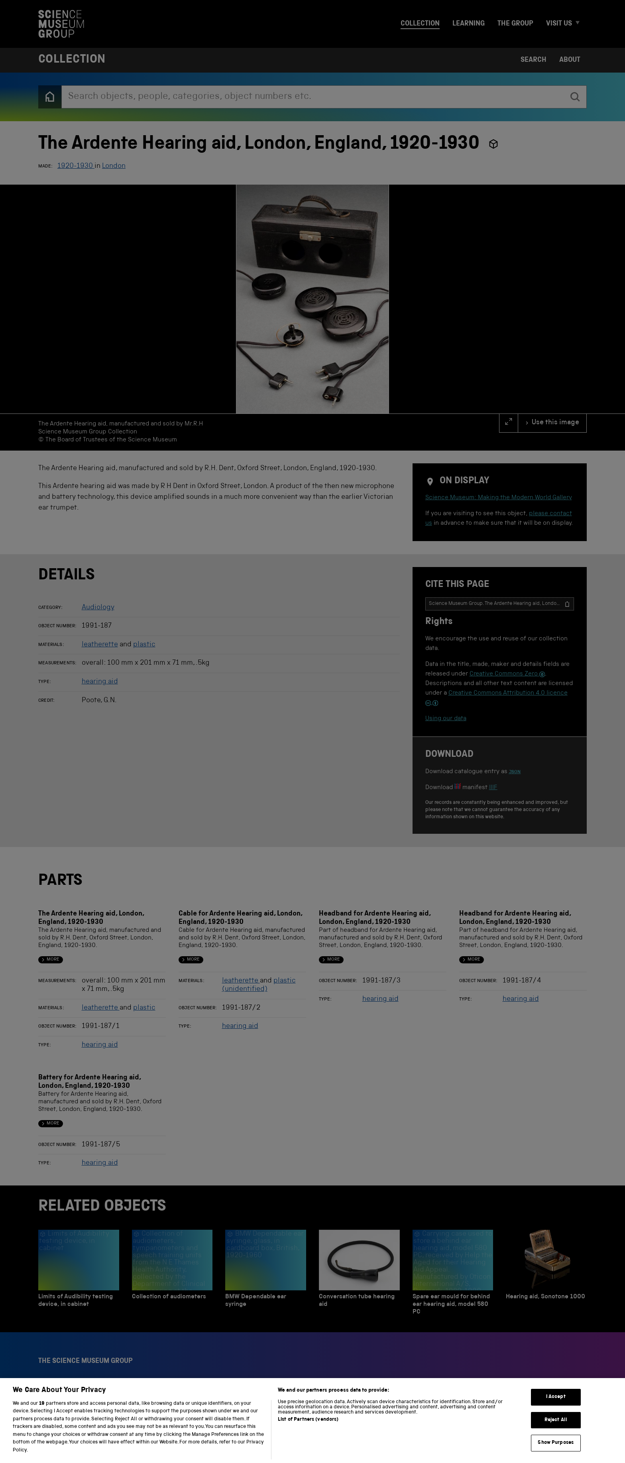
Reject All (555, 1434)
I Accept (556, 1411)
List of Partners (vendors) (308, 1433)
